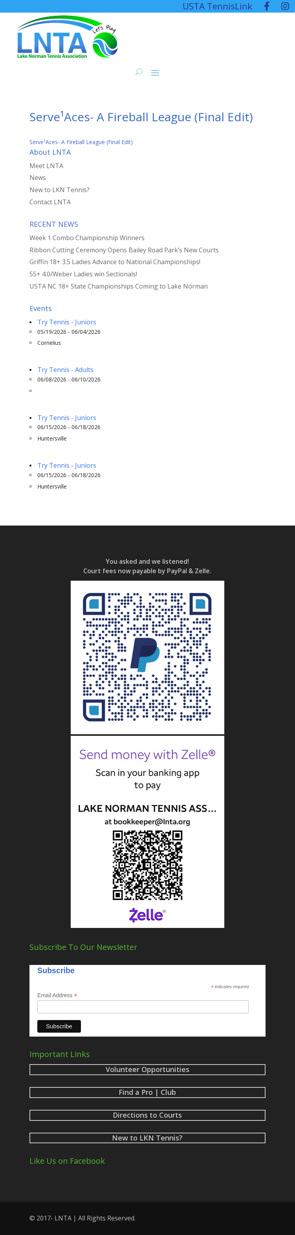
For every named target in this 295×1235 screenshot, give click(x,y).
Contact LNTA (50, 202)
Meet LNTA (46, 165)
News (37, 177)
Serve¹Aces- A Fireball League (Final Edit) (81, 142)
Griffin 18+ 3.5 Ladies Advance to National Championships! (114, 261)
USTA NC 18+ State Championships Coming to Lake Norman (118, 286)
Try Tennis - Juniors (66, 322)
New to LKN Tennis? (59, 189)
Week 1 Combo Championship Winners (87, 237)
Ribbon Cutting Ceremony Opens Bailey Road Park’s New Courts (124, 250)
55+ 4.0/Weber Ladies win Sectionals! (83, 274)
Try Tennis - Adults (65, 369)
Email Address (57, 995)
